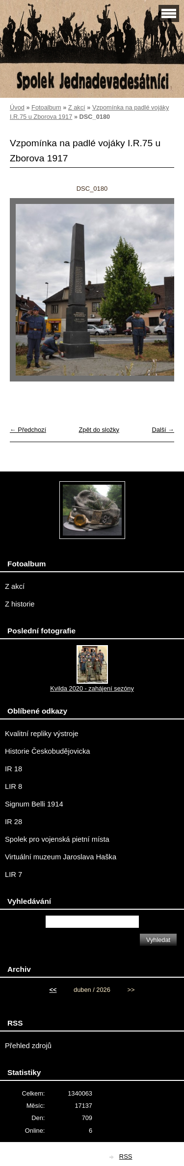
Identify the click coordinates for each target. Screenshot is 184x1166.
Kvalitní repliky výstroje (42, 734)
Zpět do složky (99, 429)
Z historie (20, 604)
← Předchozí (28, 429)
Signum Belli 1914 (34, 804)
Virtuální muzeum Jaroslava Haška (60, 857)
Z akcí (76, 107)
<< (53, 989)
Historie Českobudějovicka (47, 751)
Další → (163, 429)
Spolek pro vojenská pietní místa (57, 839)
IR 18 (13, 769)
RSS (125, 1156)
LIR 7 (13, 874)
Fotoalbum (46, 107)
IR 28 (13, 822)
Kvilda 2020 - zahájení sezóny (92, 688)
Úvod (17, 107)
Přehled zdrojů (28, 1046)
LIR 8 (13, 786)
